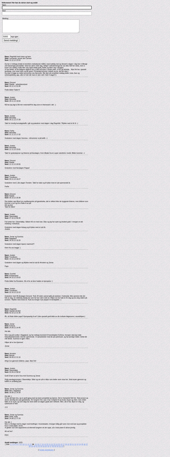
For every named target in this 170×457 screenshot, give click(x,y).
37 (87, 447)
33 (77, 447)
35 (82, 447)
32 (75, 447)
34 (80, 447)
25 (59, 447)
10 (24, 447)
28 (66, 447)
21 (50, 447)
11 (26, 447)
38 (30, 449)
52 (62, 449)
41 (37, 449)
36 (85, 447)
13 (31, 447)
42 (39, 449)
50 (57, 449)
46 (48, 449)
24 (57, 447)
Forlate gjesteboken (46, 452)
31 (73, 447)
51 (60, 449)
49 (55, 449)
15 (36, 447)
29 (68, 447)
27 (64, 447)
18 (43, 447)
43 (41, 449)
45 (46, 449)
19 (45, 447)
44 (44, 449)
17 (40, 447)
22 (52, 447)
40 (34, 449)
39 (32, 449)
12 (28, 447)
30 (70, 447)
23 (54, 447)
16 (38, 447)
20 (47, 447)
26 (61, 447)
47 (50, 449)
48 (53, 449)
